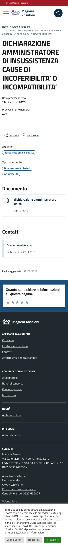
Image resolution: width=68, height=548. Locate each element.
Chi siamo (8, 340)
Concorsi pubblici (12, 389)
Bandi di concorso (12, 383)
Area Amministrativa (19, 245)
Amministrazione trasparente (19, 357)
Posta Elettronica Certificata (19, 489)
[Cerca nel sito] (58, 13)
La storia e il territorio (15, 346)
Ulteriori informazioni (32, 532)
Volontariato (9, 501)
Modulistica (9, 395)
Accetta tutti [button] (52, 539)
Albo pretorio (10, 377)
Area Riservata (11, 435)
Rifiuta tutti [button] (34, 539)
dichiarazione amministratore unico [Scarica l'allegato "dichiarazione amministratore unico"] (35, 201)
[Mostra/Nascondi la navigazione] (6, 13)
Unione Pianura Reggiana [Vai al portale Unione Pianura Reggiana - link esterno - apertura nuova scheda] (16, 3)
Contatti (7, 352)
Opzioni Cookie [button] (14, 539)
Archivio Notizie (11, 415)
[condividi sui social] (11, 135)
